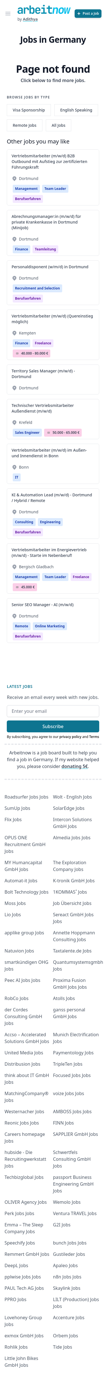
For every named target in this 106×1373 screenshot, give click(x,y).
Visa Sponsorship (29, 110)
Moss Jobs (15, 903)
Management (26, 188)
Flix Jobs (13, 819)
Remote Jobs (24, 125)
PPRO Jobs (16, 1299)
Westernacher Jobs (24, 1111)
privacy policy (70, 736)
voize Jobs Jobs (68, 1093)
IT (16, 477)
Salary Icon (17, 353)
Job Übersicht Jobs (72, 903)
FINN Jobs (63, 1123)
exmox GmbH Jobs (24, 1336)
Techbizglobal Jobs (24, 1177)
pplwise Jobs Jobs (23, 1277)
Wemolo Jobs (67, 1202)
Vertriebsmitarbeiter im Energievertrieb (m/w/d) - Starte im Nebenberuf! (49, 552)
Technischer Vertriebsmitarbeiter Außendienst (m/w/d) (43, 408)
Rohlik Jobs (16, 1347)
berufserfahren (28, 198)
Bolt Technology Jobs (27, 892)
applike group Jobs (24, 933)
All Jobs (58, 125)
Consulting (24, 522)
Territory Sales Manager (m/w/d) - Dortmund (43, 373)
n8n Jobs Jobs (67, 1277)
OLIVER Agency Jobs (26, 1202)
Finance (21, 249)
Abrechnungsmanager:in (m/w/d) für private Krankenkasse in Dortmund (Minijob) (46, 222)
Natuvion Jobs (19, 951)
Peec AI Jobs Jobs (22, 980)
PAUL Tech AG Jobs (24, 1288)
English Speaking (76, 110)
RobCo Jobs (17, 998)
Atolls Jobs (64, 998)
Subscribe (53, 726)
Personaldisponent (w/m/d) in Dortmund (50, 266)
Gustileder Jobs (69, 1254)
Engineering (50, 522)
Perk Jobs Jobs (19, 1213)
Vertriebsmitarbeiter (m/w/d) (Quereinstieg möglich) (52, 318)
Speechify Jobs (20, 1243)
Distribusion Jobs (22, 1064)
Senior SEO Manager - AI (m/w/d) (42, 604)
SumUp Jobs (17, 808)
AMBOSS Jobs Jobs (72, 1111)
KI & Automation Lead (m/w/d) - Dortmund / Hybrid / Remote (52, 497)
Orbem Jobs (65, 1336)
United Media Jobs (24, 1053)
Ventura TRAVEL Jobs (75, 1213)
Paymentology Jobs (73, 1053)
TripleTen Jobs (68, 1064)
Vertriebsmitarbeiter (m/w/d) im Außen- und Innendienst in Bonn (49, 452)
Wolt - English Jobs (72, 797)
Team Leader (55, 188)
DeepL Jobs (16, 1265)
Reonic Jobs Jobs (22, 1123)
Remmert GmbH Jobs (27, 1254)
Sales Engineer (27, 432)
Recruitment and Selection (37, 288)
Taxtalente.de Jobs (72, 951)
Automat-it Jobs (21, 881)
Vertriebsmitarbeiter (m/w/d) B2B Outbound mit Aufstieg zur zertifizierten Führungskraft (49, 161)
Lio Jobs (13, 914)
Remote (21, 626)
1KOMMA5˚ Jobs (70, 892)
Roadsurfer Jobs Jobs (26, 797)
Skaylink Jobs (67, 1288)
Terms (94, 736)
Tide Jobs (62, 1347)
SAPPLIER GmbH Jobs (75, 1134)
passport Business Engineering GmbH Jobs (73, 1184)
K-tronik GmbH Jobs (74, 881)
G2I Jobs (62, 1225)
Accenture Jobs (69, 1317)
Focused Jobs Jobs (72, 1075)
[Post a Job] (88, 13)
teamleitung (45, 249)
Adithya (30, 19)
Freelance (43, 343)
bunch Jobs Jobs (70, 1243)
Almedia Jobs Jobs (72, 837)
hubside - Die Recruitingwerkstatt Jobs (25, 1159)
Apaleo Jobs (65, 1265)
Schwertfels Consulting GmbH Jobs (72, 1159)
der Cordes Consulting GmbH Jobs (23, 1016)
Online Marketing (50, 626)
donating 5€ (75, 766)
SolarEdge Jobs (69, 808)
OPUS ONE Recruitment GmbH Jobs (25, 844)
